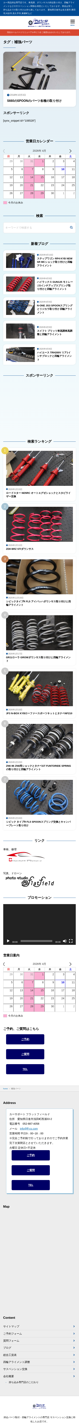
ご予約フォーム (12, 1333)
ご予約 (25, 1039)
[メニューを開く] (72, 22)
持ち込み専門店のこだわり (24, 1382)
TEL (25, 1069)
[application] (39, 924)
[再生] (8, 941)
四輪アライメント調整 (16, 1361)
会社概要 (8, 1376)
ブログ (7, 1347)
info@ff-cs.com (29, 1128)
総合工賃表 (10, 1354)
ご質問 (25, 1054)
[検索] (71, 227)
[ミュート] (65, 941)
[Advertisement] (27, 406)
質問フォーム (11, 1340)
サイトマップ (11, 1326)
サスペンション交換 (15, 1369)
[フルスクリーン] (71, 941)
